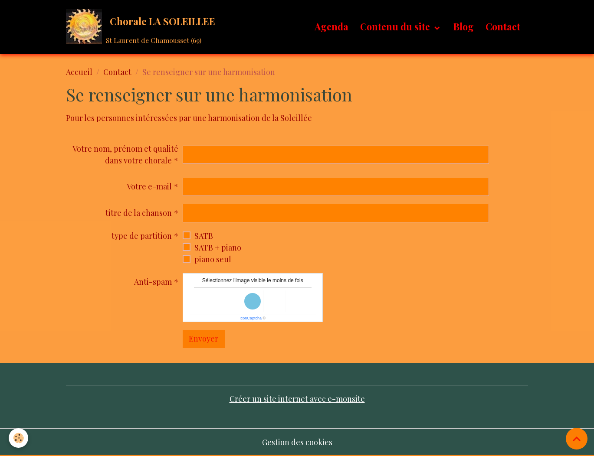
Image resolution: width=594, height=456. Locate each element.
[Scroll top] (576, 438)
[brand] (142, 27)
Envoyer (203, 338)
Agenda (331, 26)
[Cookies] (18, 438)
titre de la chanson (138, 213)
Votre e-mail (149, 186)
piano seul (212, 259)
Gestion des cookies (297, 442)
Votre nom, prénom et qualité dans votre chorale (125, 154)
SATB (203, 236)
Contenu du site (396, 26)
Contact (503, 26)
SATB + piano (217, 247)
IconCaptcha (251, 318)
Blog (463, 26)
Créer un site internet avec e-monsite (297, 399)
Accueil (79, 72)
